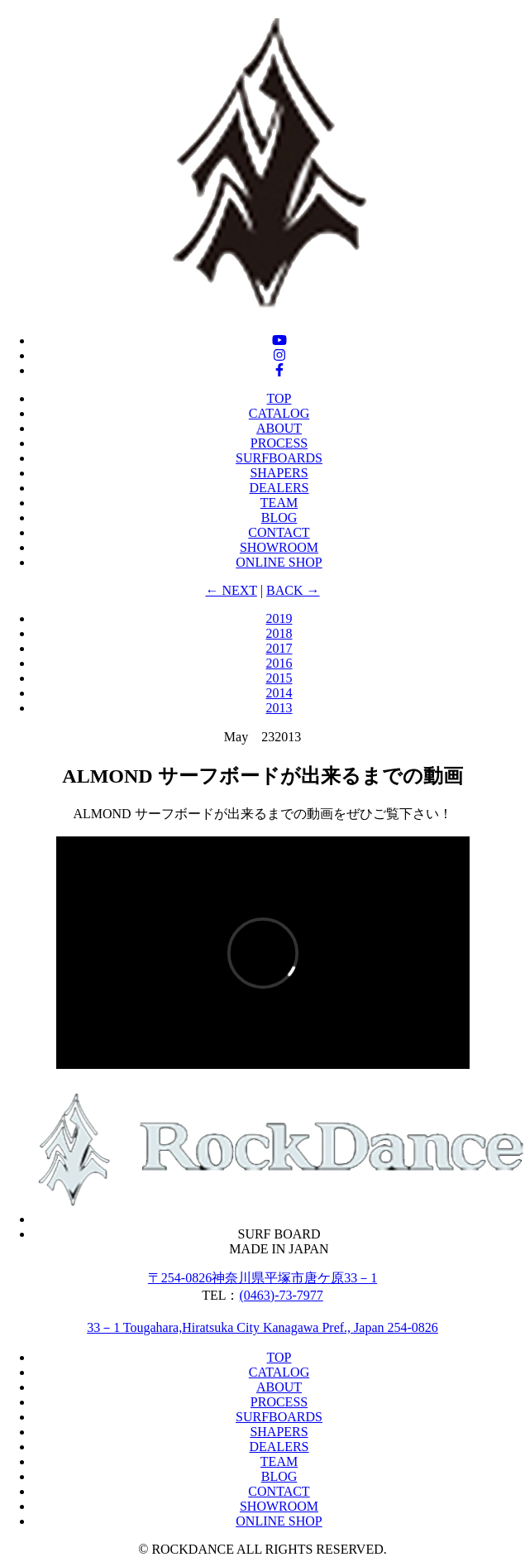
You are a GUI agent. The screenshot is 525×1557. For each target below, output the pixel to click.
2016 (279, 663)
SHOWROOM (279, 547)
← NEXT (230, 590)
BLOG (279, 517)
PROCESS (279, 443)
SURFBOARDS (279, 458)
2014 (279, 693)
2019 (279, 618)
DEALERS (279, 488)
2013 (279, 708)
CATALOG (279, 413)
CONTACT (278, 532)
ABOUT (279, 428)
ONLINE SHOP (279, 562)
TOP (279, 398)
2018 (279, 633)
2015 (279, 678)
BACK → (292, 590)
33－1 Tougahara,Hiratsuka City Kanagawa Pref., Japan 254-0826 (262, 1327)
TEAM (279, 503)
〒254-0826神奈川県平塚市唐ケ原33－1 (262, 1278)
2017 (279, 648)
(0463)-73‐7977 (281, 1295)
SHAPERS (279, 473)
